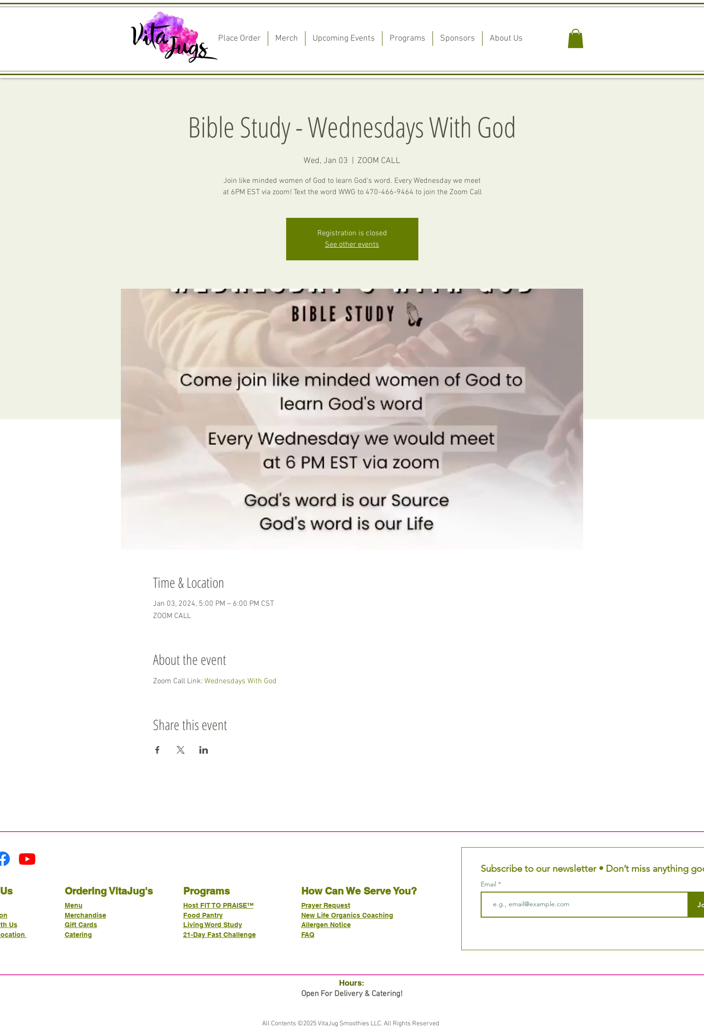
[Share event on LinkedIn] (203, 750)
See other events (352, 244)
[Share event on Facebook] (157, 750)
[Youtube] (27, 858)
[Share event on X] (180, 750)
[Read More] (352, 285)
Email (489, 884)
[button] (576, 38)
